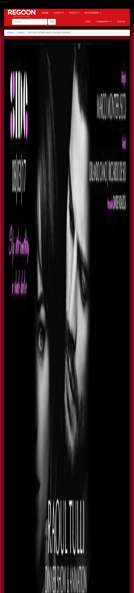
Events (20, 33)
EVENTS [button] (59, 13)
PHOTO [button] (74, 13)
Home (10, 33)
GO (52, 22)
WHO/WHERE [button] (92, 13)
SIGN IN (121, 22)
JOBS (87, 22)
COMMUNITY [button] (104, 22)
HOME (45, 13)
